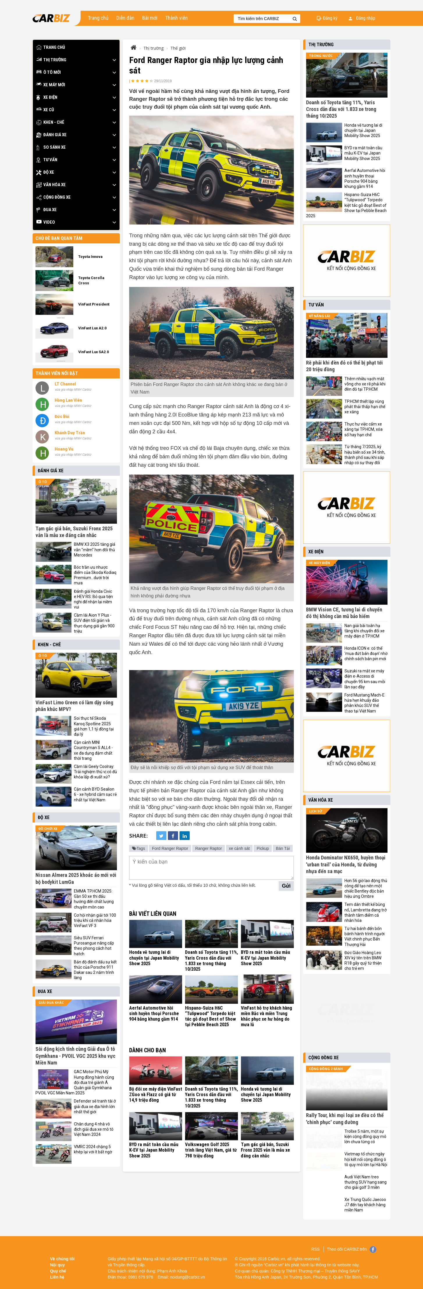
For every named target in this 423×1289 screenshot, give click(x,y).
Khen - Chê (50, 122)
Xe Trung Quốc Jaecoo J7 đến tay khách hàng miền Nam (365, 1204)
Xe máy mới (50, 85)
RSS (315, 1249)
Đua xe (46, 210)
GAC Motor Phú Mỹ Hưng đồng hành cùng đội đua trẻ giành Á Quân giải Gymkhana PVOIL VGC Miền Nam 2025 (74, 1082)
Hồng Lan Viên (68, 400)
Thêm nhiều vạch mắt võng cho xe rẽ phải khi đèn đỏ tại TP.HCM (364, 384)
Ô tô (42, 482)
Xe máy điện (319, 563)
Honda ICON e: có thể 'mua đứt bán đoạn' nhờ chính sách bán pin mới (366, 653)
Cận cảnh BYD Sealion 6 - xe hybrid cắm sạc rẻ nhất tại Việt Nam (95, 794)
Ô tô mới (48, 72)
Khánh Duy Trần (70, 432)
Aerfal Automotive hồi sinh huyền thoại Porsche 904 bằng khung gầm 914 (154, 1013)
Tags (138, 848)
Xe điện (46, 97)
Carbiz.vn (276, 1258)
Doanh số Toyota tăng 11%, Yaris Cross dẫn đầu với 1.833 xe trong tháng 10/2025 (211, 960)
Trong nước (321, 55)
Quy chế (58, 1271)
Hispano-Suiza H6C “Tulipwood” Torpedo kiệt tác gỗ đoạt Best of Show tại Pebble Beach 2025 (210, 1016)
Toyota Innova (90, 256)
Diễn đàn (125, 18)
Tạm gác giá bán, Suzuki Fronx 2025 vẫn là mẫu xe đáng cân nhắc (265, 1150)
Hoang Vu (64, 449)
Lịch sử (315, 811)
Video (45, 222)
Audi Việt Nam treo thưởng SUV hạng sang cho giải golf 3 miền (365, 1182)
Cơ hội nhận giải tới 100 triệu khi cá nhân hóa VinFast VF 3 (95, 920)
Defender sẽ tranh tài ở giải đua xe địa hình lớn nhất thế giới (95, 1106)
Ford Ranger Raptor (170, 848)
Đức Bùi (62, 416)
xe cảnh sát (239, 848)
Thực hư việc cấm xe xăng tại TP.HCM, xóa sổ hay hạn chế (363, 429)
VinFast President (93, 304)
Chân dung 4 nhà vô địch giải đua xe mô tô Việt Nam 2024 (93, 1129)
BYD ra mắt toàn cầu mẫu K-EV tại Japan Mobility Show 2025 (265, 957)
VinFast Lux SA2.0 (93, 352)
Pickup (263, 848)
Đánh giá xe (51, 135)
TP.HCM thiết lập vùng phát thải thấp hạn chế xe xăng (364, 406)
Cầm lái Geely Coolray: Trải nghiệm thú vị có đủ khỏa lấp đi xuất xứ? (95, 771)
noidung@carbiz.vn (187, 1277)
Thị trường (51, 60)
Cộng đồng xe (53, 197)
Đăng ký (330, 18)
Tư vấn (46, 160)
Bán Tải (283, 848)
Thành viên (176, 18)
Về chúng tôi (62, 1258)
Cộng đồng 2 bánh (326, 1069)
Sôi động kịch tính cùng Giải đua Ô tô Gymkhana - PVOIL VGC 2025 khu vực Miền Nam (75, 1056)
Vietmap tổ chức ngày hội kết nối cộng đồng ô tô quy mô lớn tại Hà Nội (365, 1159)
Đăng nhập (361, 18)
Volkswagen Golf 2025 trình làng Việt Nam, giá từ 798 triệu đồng (211, 1150)
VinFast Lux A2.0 (92, 328)
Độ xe (45, 172)
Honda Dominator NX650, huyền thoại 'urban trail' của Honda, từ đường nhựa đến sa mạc (345, 864)
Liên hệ (57, 1277)
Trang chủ (98, 18)
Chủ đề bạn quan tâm (58, 238)
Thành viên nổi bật (56, 373)
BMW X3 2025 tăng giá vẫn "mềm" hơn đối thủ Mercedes (94, 549)
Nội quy (57, 1265)
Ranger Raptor (208, 848)
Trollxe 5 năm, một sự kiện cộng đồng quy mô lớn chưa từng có (365, 1136)
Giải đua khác (51, 1002)
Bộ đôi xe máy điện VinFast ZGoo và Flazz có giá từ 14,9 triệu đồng (155, 1094)
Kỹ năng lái (319, 316)
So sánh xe (51, 147)
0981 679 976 (140, 1277)
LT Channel (65, 384)
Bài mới (149, 18)
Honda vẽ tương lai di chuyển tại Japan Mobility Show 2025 (154, 957)
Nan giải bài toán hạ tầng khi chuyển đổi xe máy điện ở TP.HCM (364, 630)
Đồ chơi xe (47, 828)
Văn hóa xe (51, 185)
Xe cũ (45, 110)
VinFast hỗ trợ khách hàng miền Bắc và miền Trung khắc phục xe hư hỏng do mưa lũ (266, 1016)
